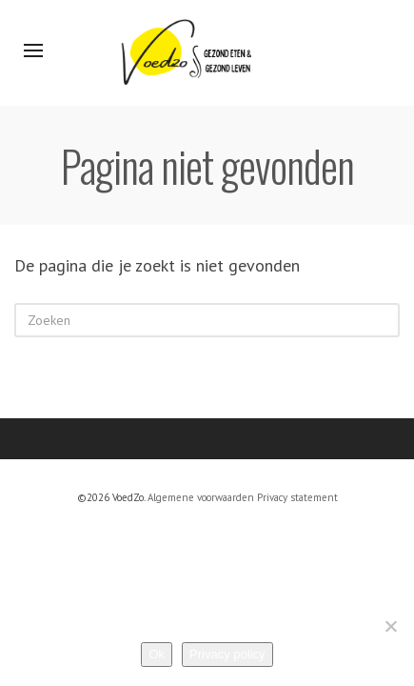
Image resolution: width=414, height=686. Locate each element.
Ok (156, 654)
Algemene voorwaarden (201, 497)
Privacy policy (227, 654)
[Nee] (390, 626)
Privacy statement (297, 497)
